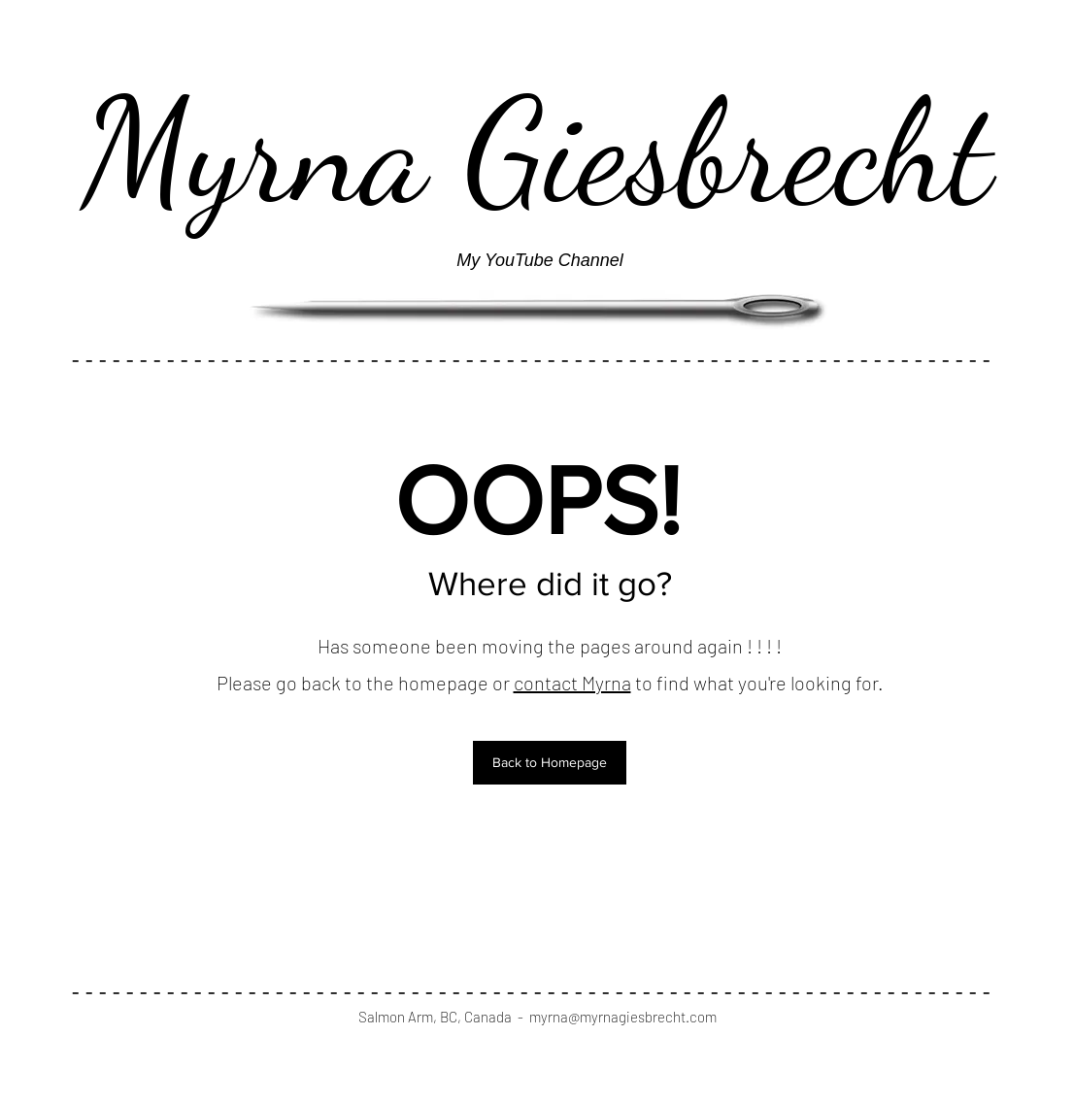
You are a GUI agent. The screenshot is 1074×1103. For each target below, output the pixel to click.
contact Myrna (572, 682)
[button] (549, 763)
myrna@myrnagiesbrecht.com (623, 1016)
